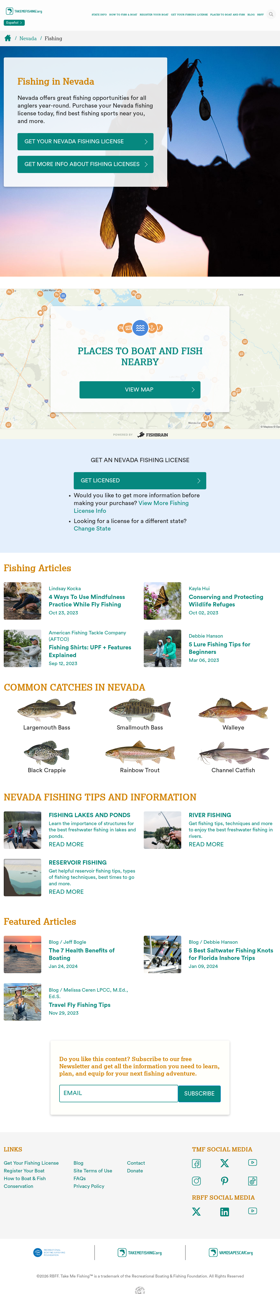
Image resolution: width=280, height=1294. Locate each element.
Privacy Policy (89, 1195)
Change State (92, 538)
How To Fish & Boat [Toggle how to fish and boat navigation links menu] (123, 14)
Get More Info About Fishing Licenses (71, 169)
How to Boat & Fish (25, 1187)
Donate (135, 1179)
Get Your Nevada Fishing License (78, 142)
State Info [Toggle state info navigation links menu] (99, 14)
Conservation (18, 1195)
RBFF (260, 14)
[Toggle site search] (271, 14)
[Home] (10, 38)
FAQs (80, 1187)
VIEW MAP (140, 398)
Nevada (28, 38)
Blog (251, 14)
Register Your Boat (154, 14)
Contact (136, 1172)
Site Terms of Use (93, 1179)
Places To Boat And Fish (227, 14)
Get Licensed (102, 490)
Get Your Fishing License (189, 14)
